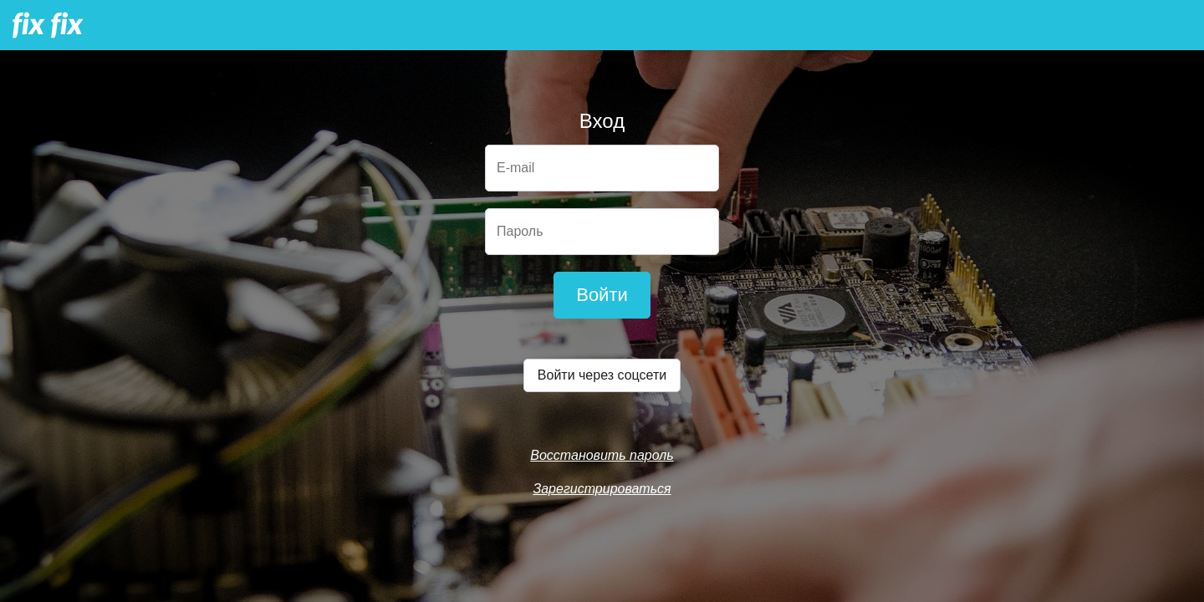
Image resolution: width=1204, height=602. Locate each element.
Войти (602, 294)
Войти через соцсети (602, 375)
